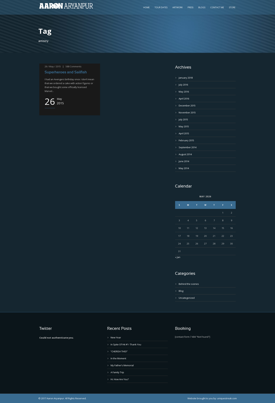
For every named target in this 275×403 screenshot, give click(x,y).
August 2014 (185, 154)
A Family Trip (117, 372)
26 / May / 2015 (53, 66)
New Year (116, 337)
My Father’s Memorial (122, 365)
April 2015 (184, 133)
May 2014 (184, 168)
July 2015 (183, 119)
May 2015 (184, 126)
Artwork (177, 7)
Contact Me (217, 7)
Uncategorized (187, 297)
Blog (181, 290)
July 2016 (183, 84)
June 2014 (184, 161)
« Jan (177, 257)
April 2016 (184, 98)
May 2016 (184, 91)
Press (190, 7)
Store (232, 7)
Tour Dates (161, 7)
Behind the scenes (189, 284)
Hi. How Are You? (120, 379)
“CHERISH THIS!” (119, 351)
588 (67, 66)
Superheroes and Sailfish (66, 72)
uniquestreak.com (227, 398)
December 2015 (187, 105)
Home (146, 7)
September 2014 (187, 147)
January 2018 (186, 77)
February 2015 (186, 140)
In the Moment (118, 358)
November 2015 (187, 112)
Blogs (201, 7)
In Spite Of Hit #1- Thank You (126, 344)
